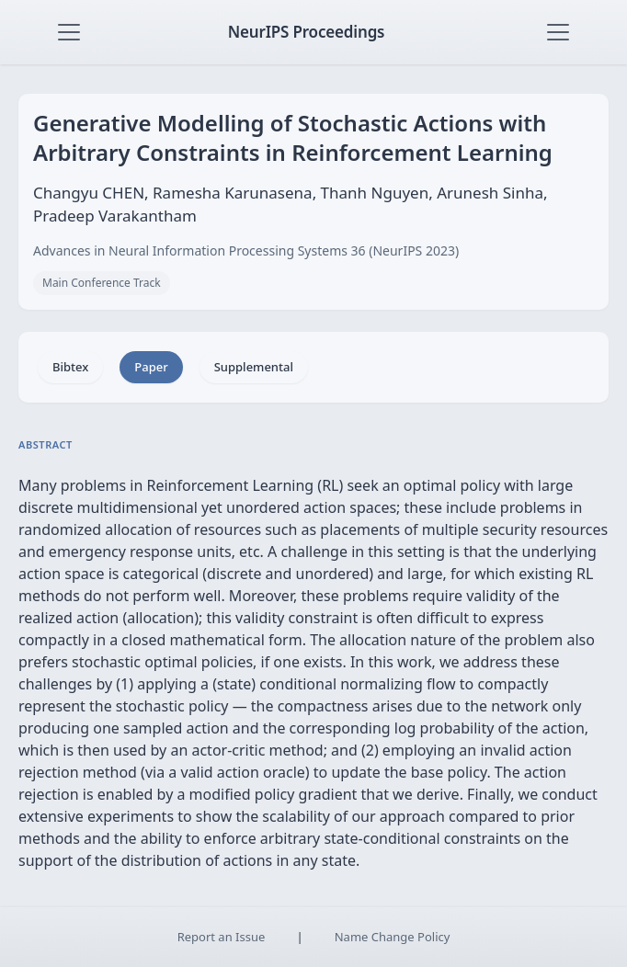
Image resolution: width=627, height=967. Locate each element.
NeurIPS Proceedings (306, 31)
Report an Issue (221, 936)
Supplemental (253, 366)
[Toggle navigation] (69, 32)
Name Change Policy (392, 936)
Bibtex (70, 366)
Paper (150, 366)
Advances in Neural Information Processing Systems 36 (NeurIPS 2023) (246, 250)
